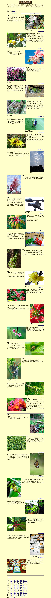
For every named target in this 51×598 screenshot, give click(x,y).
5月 (15, 580)
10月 (23, 580)
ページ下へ (42, 31)
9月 (21, 580)
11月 (25, 580)
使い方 (40, 13)
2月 (11, 580)
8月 (20, 580)
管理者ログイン (10, 577)
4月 (14, 580)
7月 (18, 580)
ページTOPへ (39, 31)
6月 (17, 580)
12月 (26, 580)
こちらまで (13, 11)
